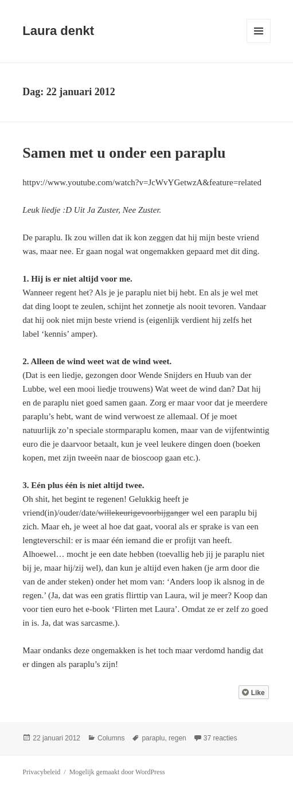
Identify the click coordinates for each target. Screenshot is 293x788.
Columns (110, 738)
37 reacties (220, 738)
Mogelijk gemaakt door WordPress (117, 772)
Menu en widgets (259, 42)
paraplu (153, 738)
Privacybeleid (41, 772)
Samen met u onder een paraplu (123, 153)
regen (177, 738)
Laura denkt (58, 31)
